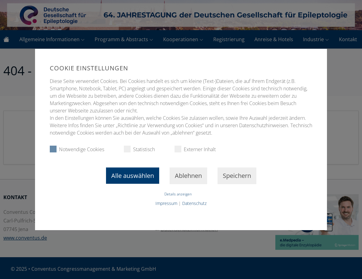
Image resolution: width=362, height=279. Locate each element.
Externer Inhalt (195, 149)
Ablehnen (188, 175)
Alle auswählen (132, 175)
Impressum (166, 203)
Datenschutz (194, 203)
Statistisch (139, 149)
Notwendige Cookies (77, 149)
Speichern (237, 175)
